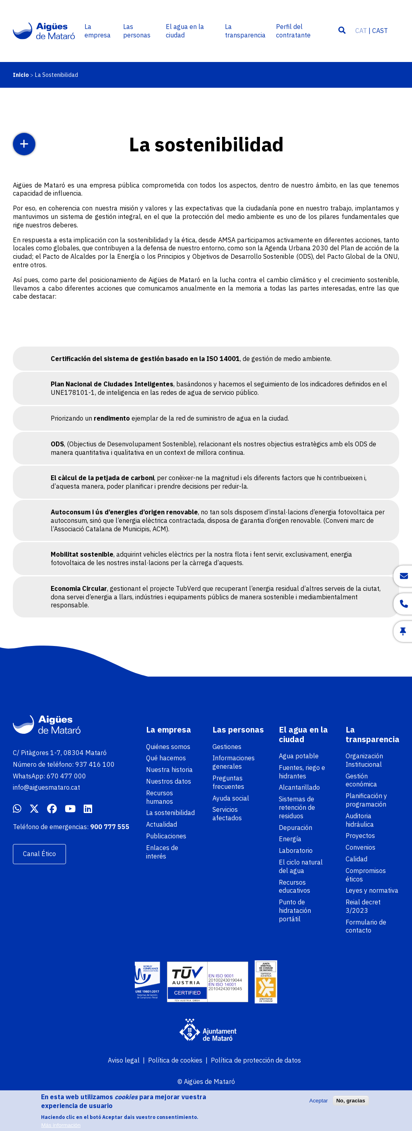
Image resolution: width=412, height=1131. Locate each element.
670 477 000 (66, 776)
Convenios (360, 847)
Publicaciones (166, 836)
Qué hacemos (166, 758)
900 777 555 (110, 827)
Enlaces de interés (162, 852)
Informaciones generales (233, 762)
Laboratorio (296, 850)
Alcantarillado (299, 787)
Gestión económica (361, 780)
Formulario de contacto (366, 926)
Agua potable (299, 756)
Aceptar (318, 1104)
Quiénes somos (168, 747)
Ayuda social (230, 798)
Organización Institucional (364, 760)
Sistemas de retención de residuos (297, 807)
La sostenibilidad (170, 813)
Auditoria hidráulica (360, 820)
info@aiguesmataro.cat (46, 787)
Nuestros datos (168, 781)
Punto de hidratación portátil (295, 910)
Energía (290, 839)
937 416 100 (95, 764)
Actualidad (161, 824)
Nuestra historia (169, 770)
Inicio (21, 74)
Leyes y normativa (372, 890)
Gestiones (226, 747)
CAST (380, 31)
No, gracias (350, 1104)
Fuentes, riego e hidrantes (302, 772)
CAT (361, 31)
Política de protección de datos (256, 1060)
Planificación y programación (366, 800)
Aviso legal (124, 1060)
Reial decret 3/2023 (363, 906)
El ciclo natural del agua (301, 866)
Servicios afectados (227, 813)
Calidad (356, 859)
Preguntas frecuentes (228, 782)
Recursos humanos (159, 797)
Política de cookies (175, 1060)
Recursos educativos (294, 886)
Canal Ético (39, 854)
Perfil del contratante (293, 31)
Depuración (295, 827)
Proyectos (360, 836)
